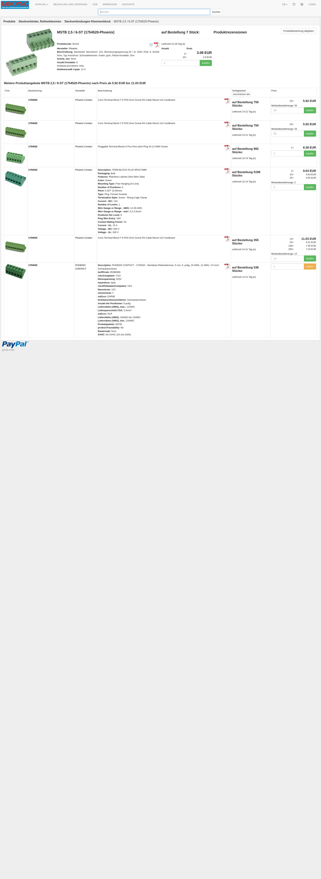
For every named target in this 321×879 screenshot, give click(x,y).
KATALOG (41, 4)
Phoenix (73, 48)
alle (241, 94)
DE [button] (284, 4)
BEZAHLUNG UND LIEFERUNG (70, 4)
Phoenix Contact (83, 100)
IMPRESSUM (110, 4)
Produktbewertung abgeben (298, 31)
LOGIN (312, 4)
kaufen (205, 63)
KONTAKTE (128, 4)
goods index (8, 350)
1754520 (32, 100)
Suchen (216, 11)
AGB (94, 4)
